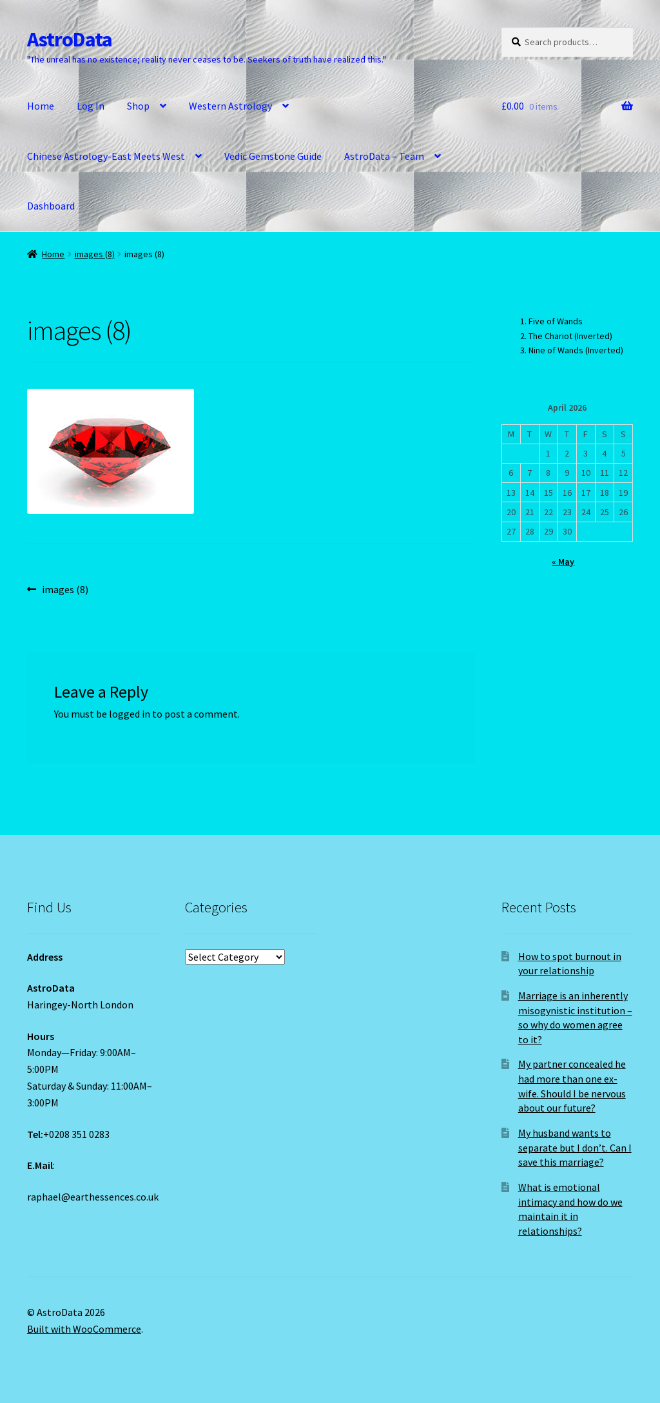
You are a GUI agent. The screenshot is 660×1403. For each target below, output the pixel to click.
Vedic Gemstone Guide (273, 156)
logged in (129, 713)
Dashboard (51, 205)
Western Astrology (230, 105)
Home (40, 105)
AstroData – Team (384, 156)
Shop (138, 105)
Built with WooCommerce (84, 1328)
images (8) (95, 254)
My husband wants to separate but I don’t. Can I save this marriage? (575, 1147)
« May (563, 561)
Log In (90, 105)
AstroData (69, 39)
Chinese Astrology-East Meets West (106, 156)
